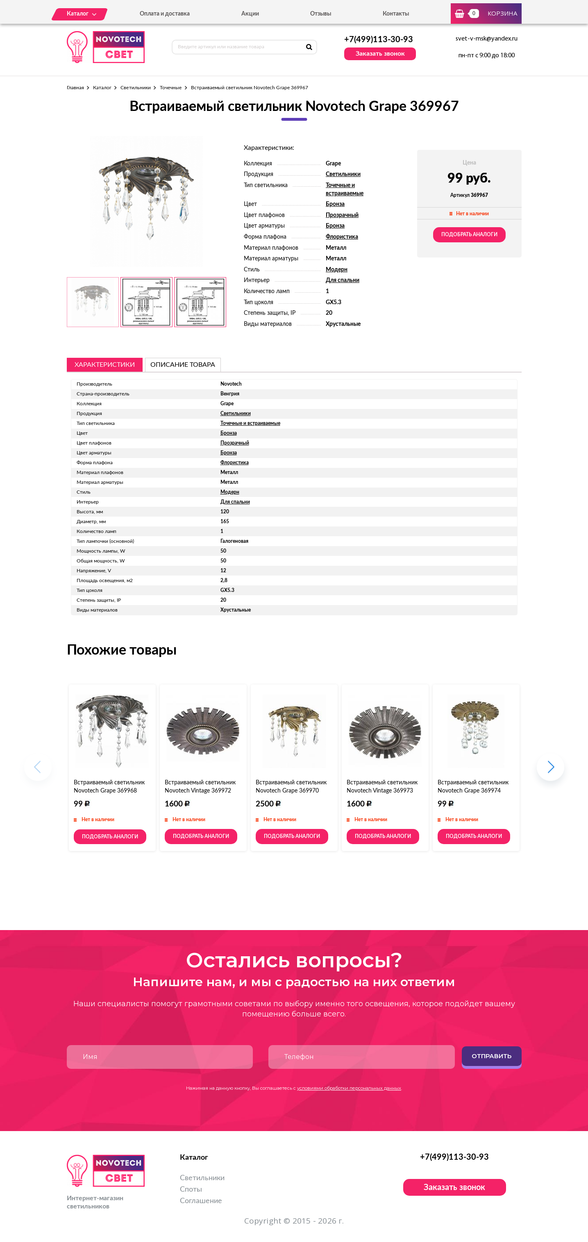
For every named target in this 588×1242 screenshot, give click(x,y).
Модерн (336, 270)
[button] (550, 771)
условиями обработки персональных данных (349, 1088)
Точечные (171, 87)
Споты (191, 1189)
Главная (75, 87)
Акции (250, 14)
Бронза (335, 204)
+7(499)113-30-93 (378, 40)
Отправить (491, 1056)
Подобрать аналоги (469, 234)
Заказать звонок (380, 53)
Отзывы (320, 14)
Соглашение (201, 1201)
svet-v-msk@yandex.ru (487, 39)
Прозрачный (342, 215)
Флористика (342, 237)
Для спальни (342, 280)
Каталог (102, 87)
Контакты (396, 14)
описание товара (182, 364)
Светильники (135, 87)
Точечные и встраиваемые (250, 423)
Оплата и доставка (165, 14)
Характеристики (105, 364)
